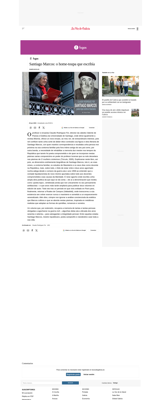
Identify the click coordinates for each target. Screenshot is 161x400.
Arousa (54, 398)
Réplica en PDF (28, 396)
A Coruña (55, 392)
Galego (115, 383)
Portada (85, 392)
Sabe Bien (116, 395)
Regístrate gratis (73, 374)
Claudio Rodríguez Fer (39, 225)
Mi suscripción (27, 393)
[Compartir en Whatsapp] (31, 127)
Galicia (84, 395)
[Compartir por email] (35, 127)
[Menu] (23, 29)
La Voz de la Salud (119, 392)
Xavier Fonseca (107, 117)
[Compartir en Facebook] (39, 127)
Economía (86, 398)
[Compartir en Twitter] (43, 127)
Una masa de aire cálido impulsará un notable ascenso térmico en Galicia (115, 112)
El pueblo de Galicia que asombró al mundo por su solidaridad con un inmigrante (119, 101)
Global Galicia (117, 398)
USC (48, 225)
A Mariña (55, 395)
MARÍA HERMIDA (106, 104)
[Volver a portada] (80, 29)
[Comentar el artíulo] (92, 127)
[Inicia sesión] (133, 28)
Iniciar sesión (89, 374)
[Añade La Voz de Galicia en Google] (73, 127)
